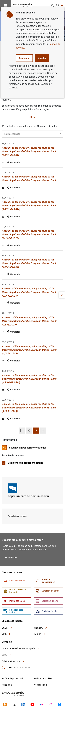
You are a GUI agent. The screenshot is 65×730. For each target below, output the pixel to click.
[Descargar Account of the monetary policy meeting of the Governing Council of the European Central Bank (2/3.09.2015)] (3, 360)
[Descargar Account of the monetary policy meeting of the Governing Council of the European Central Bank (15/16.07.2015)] (3, 389)
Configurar (24, 58)
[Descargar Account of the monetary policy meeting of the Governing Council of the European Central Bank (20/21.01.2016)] (3, 274)
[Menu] (5, 5)
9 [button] (37, 431)
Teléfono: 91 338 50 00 (16, 667)
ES (59, 5)
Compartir (13, 162)
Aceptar (42, 58)
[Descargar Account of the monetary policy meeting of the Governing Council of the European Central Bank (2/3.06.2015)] (3, 418)
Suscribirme (11, 557)
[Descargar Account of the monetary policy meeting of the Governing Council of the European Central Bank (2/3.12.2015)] (3, 303)
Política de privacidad (12, 678)
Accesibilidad (40, 685)
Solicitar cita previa (13, 661)
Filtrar (32, 117)
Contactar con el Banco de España (21, 648)
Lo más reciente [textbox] (12, 134)
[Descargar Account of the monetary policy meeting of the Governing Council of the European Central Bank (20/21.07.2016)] (3, 162)
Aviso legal (7, 685)
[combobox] (32, 133)
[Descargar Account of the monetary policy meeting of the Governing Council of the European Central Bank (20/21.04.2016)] (3, 216)
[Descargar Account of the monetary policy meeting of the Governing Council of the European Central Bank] (3, 187)
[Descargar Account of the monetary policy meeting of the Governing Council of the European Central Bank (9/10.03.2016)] (3, 245)
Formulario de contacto (17, 516)
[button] (22, 431)
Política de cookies (43, 678)
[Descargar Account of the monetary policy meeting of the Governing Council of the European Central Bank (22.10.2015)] (3, 332)
